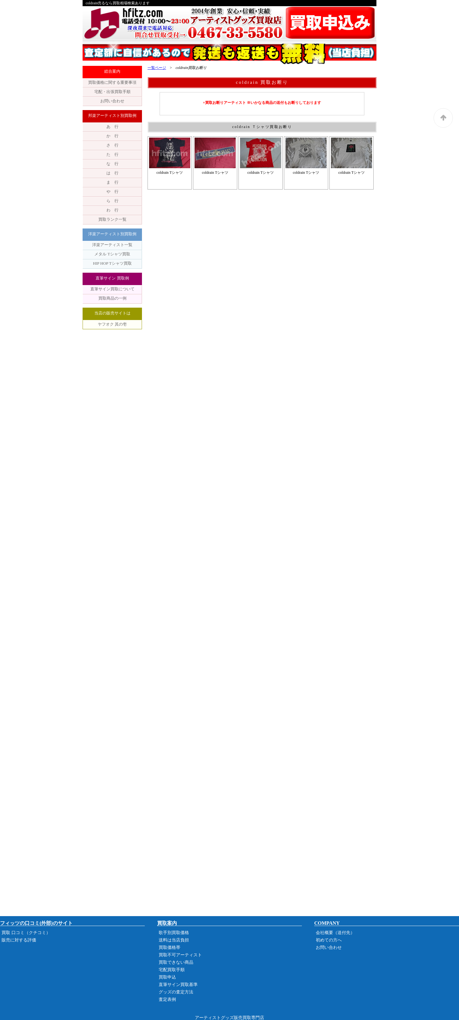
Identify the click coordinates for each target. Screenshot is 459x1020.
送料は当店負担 (174, 940)
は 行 (112, 173)
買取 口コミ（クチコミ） (26, 932)
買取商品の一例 (112, 298)
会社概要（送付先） (335, 932)
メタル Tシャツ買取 (112, 254)
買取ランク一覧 (112, 219)
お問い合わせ (112, 101)
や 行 (112, 191)
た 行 (112, 154)
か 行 (112, 136)
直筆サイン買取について (112, 289)
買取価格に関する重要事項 (112, 82)
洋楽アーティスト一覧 (112, 244)
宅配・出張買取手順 (112, 91)
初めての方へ (329, 940)
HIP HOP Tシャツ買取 (112, 263)
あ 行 (112, 126)
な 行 (112, 163)
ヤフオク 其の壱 (112, 324)
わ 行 (112, 210)
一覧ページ (157, 68)
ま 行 (112, 182)
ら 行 (112, 200)
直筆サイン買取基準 (178, 984)
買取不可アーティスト (180, 955)
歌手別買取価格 (174, 932)
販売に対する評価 (19, 940)
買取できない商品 (176, 962)
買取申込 (167, 977)
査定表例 (167, 999)
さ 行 (112, 145)
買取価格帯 (169, 947)
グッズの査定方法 (176, 992)
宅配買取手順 (172, 969)
